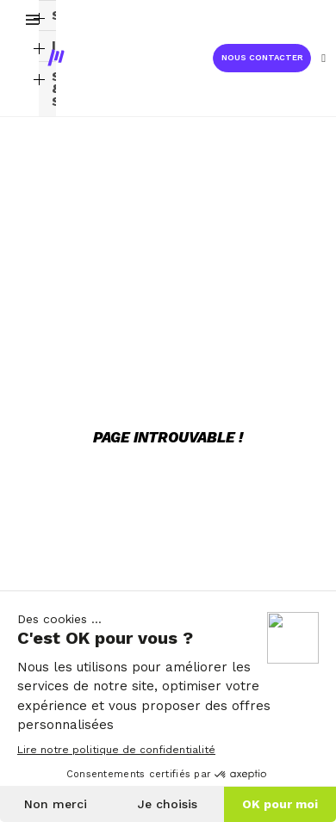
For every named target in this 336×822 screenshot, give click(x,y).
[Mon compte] (323, 58)
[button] (262, 58)
